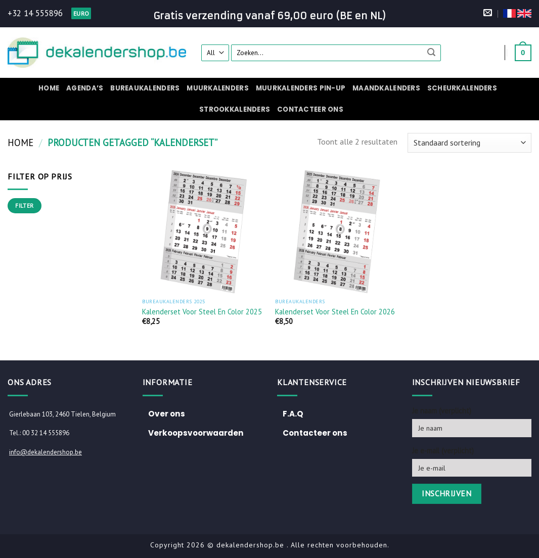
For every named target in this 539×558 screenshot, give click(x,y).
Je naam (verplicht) (441, 410)
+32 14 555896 (35, 13)
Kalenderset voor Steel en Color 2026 (335, 311)
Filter (24, 205)
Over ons (166, 413)
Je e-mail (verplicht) (443, 450)
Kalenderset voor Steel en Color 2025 (202, 311)
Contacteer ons (310, 109)
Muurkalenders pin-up (300, 88)
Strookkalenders (234, 109)
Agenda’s (84, 88)
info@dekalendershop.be (45, 452)
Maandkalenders (386, 88)
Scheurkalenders (462, 88)
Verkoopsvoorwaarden (196, 433)
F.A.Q (293, 413)
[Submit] (431, 52)
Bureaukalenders (144, 88)
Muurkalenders (217, 88)
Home (48, 88)
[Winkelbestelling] (469, 143)
